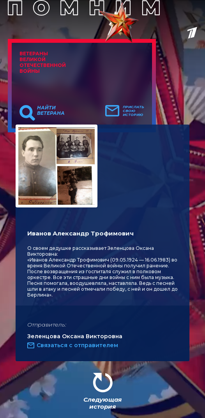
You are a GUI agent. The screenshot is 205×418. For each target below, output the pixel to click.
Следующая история (102, 403)
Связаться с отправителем (77, 345)
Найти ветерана (51, 110)
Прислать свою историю (133, 111)
